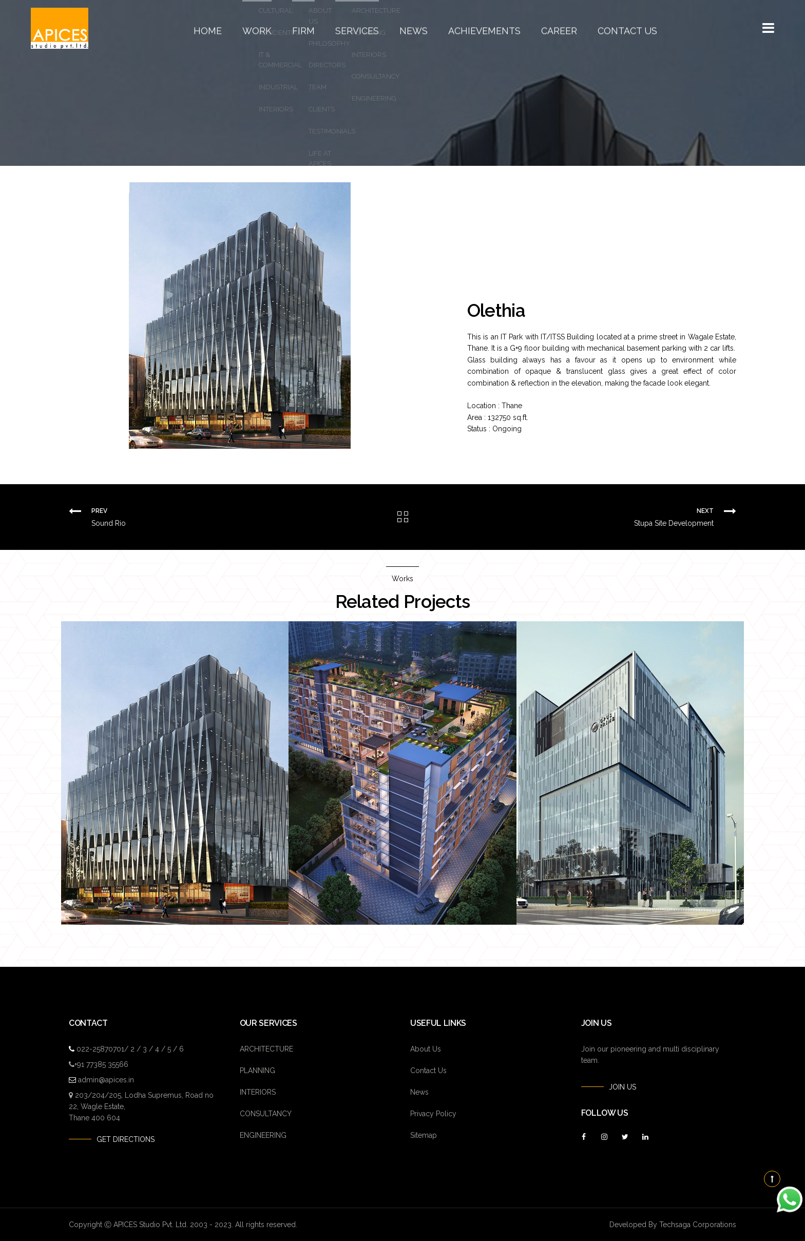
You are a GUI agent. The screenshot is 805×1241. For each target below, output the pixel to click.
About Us (425, 1049)
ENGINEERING (263, 1135)
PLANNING (257, 1070)
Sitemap (423, 1135)
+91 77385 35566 (101, 1064)
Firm (326, 28)
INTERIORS (258, 1092)
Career (537, 28)
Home (243, 28)
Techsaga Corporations (697, 1224)
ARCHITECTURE (266, 1049)
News (418, 28)
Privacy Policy (433, 1114)
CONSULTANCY (266, 1114)
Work (286, 28)
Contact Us (595, 28)
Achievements (477, 28)
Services (371, 28)
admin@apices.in (106, 1080)
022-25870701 (100, 1049)
